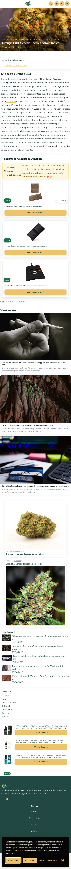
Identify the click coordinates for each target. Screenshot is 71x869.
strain (43, 116)
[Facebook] (61, 3)
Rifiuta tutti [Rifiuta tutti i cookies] (29, 860)
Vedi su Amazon (41, 732)
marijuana (21, 301)
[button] (56, 3)
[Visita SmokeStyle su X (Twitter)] (7, 799)
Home (5, 39)
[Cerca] (51, 3)
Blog (12, 39)
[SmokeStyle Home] (28, 3)
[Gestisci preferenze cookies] (48, 860)
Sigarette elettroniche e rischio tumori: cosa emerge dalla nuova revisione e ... (35, 486)
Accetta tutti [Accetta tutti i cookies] (13, 860)
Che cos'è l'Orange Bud (15, 65)
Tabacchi (6, 706)
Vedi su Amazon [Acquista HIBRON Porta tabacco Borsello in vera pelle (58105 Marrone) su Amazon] (35, 212)
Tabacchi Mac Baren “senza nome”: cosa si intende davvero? (28, 425)
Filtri (4, 699)
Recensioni (7, 709)
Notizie (5, 716)
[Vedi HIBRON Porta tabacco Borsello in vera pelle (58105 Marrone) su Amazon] (35, 192)
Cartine (5, 695)
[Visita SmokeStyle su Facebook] (2, 799)
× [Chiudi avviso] (66, 171)
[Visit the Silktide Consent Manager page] (62, 860)
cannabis (10, 301)
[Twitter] (67, 3)
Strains (33, 824)
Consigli (6, 713)
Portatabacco (9, 702)
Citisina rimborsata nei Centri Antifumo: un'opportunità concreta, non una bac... (33, 363)
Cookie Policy (17, 850)
